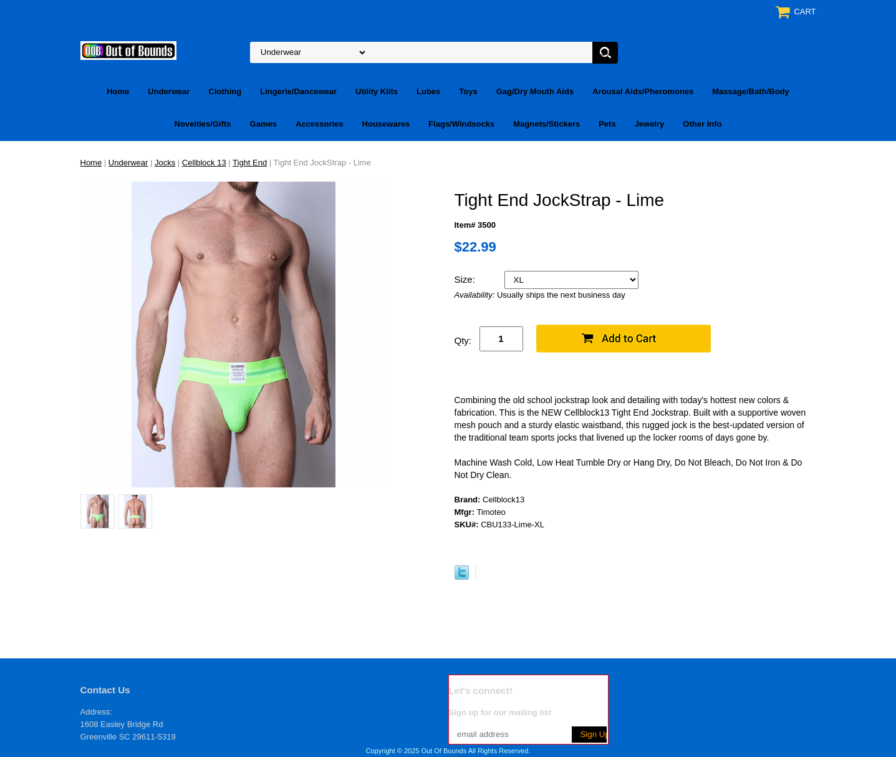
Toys (468, 91)
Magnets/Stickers (546, 124)
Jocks (165, 162)
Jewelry (650, 124)
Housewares (386, 124)
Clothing (225, 91)
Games (263, 124)
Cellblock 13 (204, 162)
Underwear (169, 91)
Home (118, 91)
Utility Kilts (376, 91)
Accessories (320, 124)
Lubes (428, 91)
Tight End (250, 162)
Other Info (702, 124)
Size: (466, 279)
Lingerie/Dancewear (298, 91)
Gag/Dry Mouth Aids (535, 91)
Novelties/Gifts (203, 124)
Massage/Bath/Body (750, 91)
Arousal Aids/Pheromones (642, 91)
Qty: (463, 340)
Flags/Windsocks (461, 124)
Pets (607, 124)
